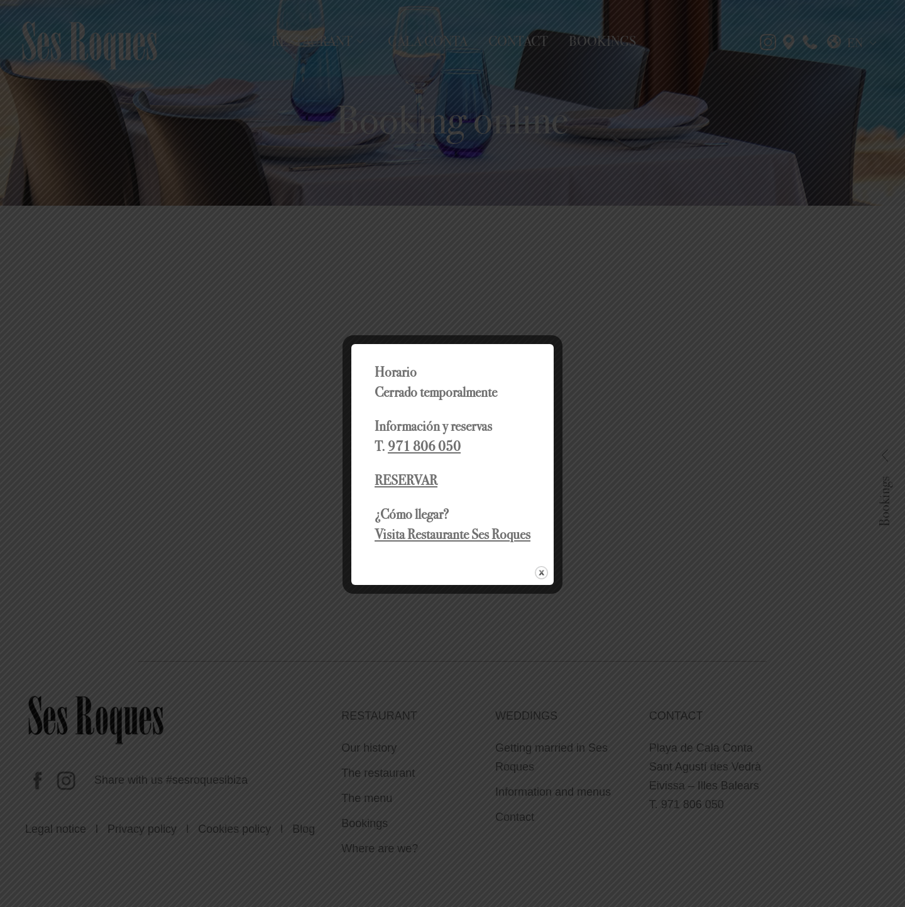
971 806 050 (424, 446)
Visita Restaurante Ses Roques (452, 534)
